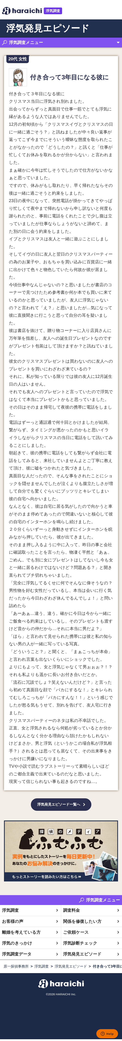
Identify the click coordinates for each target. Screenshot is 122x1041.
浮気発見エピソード (82, 956)
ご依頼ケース (76, 934)
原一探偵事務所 (16, 968)
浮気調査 (53, 11)
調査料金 (71, 912)
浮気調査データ (17, 956)
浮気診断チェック (80, 944)
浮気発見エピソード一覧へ (59, 805)
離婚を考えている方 (21, 934)
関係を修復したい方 (82, 923)
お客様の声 (12, 923)
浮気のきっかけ (17, 944)
